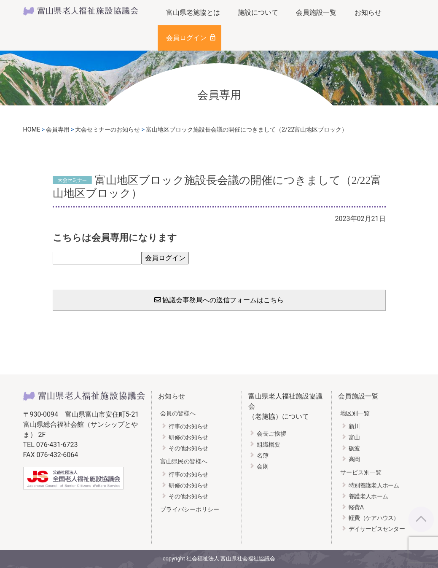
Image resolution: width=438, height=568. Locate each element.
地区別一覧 (355, 413)
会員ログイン (186, 38)
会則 (263, 466)
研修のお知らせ (188, 437)
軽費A (356, 507)
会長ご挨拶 (271, 433)
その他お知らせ (188, 448)
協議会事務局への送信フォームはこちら (219, 300)
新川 (354, 426)
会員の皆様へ (178, 413)
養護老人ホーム (368, 496)
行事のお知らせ (188, 426)
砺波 (354, 448)
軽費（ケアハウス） (374, 518)
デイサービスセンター (377, 529)
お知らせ (368, 12)
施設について (258, 12)
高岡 (354, 459)
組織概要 (268, 444)
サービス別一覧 (361, 472)
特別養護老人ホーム (374, 485)
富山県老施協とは (193, 12)
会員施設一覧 (316, 12)
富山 (354, 437)
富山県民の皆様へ (183, 461)
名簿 (263, 455)
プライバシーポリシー (189, 509)
